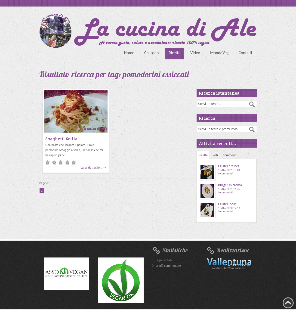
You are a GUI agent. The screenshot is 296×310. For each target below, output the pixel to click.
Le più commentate (168, 266)
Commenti (229, 155)
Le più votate (164, 260)
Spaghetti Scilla (61, 138)
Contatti (245, 52)
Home (129, 52)
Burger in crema (230, 185)
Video (195, 52)
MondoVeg (219, 52)
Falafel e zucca (229, 166)
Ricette (175, 52)
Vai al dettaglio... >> (93, 168)
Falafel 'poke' (227, 204)
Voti (215, 155)
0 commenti (225, 173)
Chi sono (151, 52)
